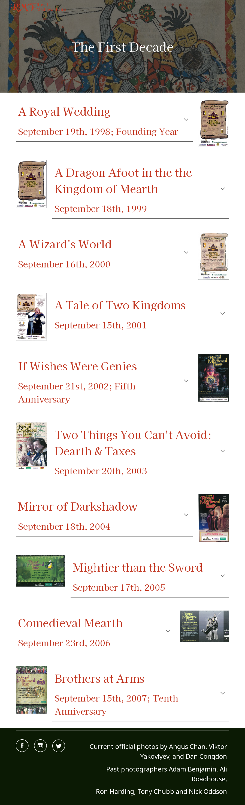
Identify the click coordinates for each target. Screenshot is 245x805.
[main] (122, 46)
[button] (186, 120)
